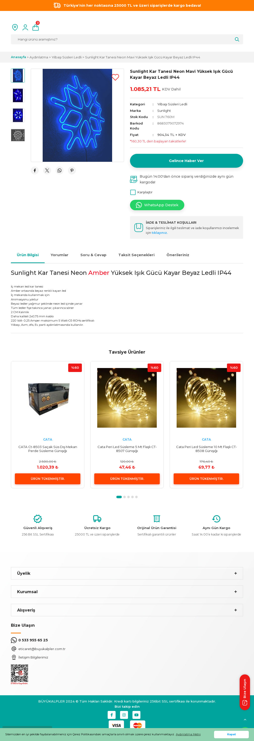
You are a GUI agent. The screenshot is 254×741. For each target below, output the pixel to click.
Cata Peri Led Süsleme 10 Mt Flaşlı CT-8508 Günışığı (206, 449)
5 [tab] (136, 497)
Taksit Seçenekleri (136, 255)
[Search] (127, 39)
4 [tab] (132, 497)
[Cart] (36, 27)
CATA (47, 439)
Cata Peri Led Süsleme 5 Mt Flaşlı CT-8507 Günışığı (127, 449)
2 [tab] (124, 497)
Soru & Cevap (93, 255)
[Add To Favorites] (115, 77)
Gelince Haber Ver (186, 161)
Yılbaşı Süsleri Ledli (172, 104)
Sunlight (164, 111)
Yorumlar (59, 255)
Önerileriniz (177, 255)
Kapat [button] (231, 734)
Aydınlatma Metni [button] (188, 734)
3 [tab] (128, 497)
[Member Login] (25, 27)
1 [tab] (119, 497)
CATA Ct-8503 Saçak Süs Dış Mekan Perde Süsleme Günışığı (47, 449)
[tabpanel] (47, 424)
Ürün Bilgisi (28, 255)
